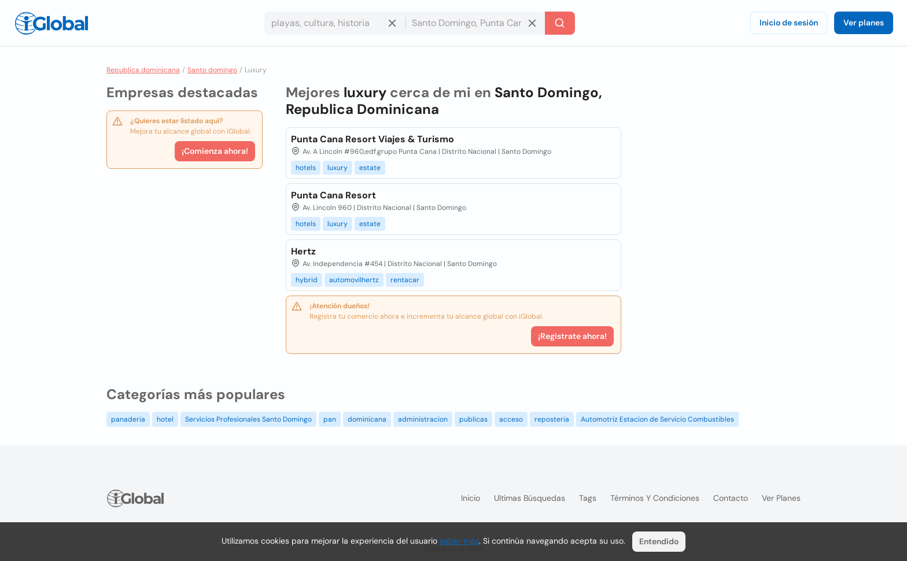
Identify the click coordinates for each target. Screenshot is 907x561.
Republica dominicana (143, 70)
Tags (587, 498)
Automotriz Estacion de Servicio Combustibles (657, 419)
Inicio (470, 498)
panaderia (128, 419)
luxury (337, 167)
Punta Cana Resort (333, 195)
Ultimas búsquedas (529, 498)
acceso (511, 419)
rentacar (404, 280)
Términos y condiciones (654, 498)
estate (370, 167)
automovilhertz (354, 280)
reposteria (551, 419)
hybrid (307, 280)
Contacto (730, 498)
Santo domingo (212, 70)
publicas (473, 419)
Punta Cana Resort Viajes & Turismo (372, 139)
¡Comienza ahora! (215, 151)
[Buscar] (560, 23)
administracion (423, 419)
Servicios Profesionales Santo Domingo (248, 419)
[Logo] (51, 23)
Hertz (303, 251)
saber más (459, 541)
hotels (306, 167)
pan (329, 419)
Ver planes (863, 22)
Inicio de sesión (788, 22)
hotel (165, 419)
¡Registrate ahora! (572, 336)
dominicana (367, 419)
